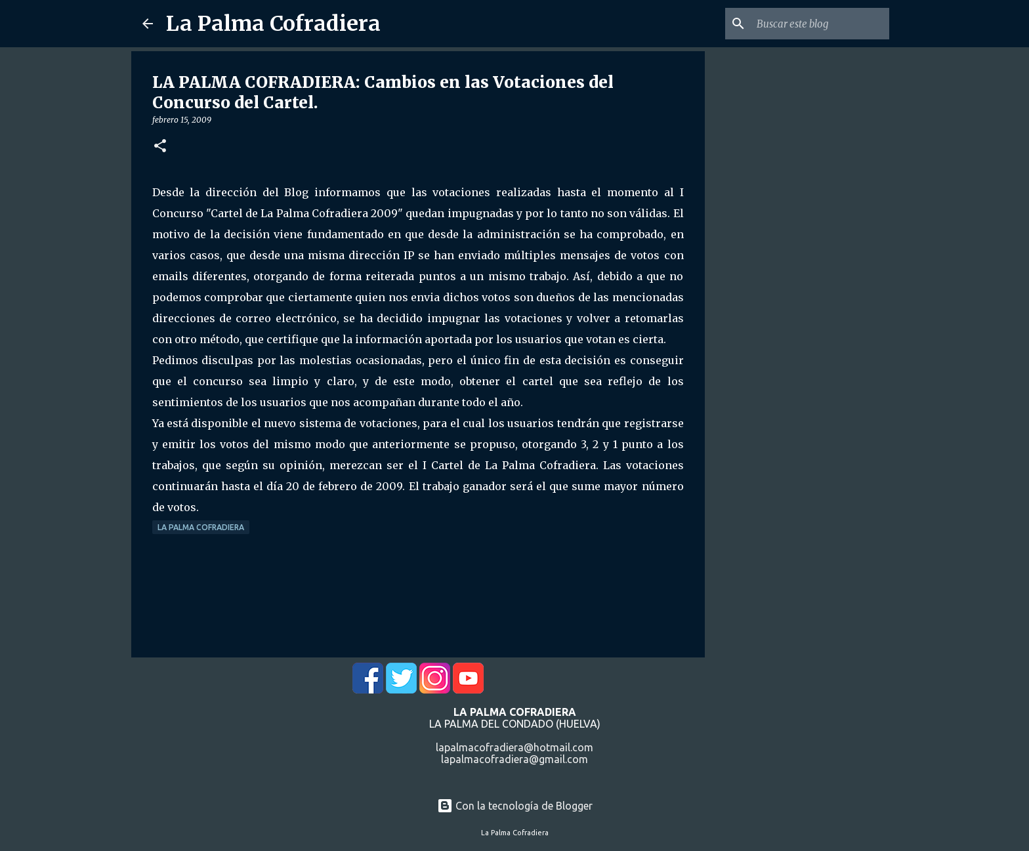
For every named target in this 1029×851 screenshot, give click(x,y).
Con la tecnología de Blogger (515, 806)
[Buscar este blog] (820, 23)
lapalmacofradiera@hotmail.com (514, 747)
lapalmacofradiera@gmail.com (514, 759)
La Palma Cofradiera (273, 23)
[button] (160, 147)
